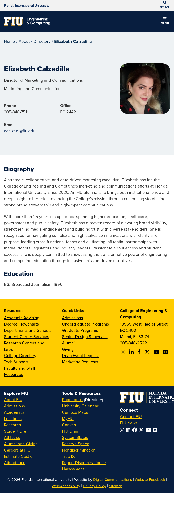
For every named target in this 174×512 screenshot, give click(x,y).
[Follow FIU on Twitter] (142, 430)
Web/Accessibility (66, 485)
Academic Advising (21, 318)
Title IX (68, 456)
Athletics (12, 437)
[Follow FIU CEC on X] (148, 352)
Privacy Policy (94, 485)
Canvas (69, 425)
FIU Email (70, 431)
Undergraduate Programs (85, 324)
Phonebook (72, 399)
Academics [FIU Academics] (14, 412)
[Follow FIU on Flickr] (156, 430)
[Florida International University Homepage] (26, 5)
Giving (68, 349)
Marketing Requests (80, 362)
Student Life (15, 431)
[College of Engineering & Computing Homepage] (27, 21)
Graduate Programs (80, 330)
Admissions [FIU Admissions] (14, 406)
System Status (75, 437)
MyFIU (68, 418)
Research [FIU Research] (12, 425)
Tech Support (16, 362)
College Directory (20, 355)
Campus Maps (75, 412)
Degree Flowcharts (21, 324)
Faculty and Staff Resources (19, 371)
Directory (42, 41)
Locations (13, 418)
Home (9, 41)
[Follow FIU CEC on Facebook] (140, 352)
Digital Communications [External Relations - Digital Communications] (112, 479)
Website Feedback (150, 479)
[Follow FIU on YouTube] (149, 430)
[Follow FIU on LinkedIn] (129, 430)
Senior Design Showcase (85, 336)
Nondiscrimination (78, 450)
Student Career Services (26, 336)
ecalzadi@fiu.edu (19, 131)
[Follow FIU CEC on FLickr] (166, 352)
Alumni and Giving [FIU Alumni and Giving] (21, 444)
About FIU (13, 399)
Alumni (68, 343)
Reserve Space (75, 444)
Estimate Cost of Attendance (19, 459)
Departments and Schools (27, 330)
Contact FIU (131, 417)
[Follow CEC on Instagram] (123, 352)
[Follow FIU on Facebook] (135, 430)
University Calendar (80, 406)
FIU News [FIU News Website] (129, 423)
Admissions (72, 318)
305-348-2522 (133, 343)
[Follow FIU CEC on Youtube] (157, 352)
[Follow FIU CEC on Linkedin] (132, 352)
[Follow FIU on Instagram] (123, 430)
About (24, 41)
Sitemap (115, 485)
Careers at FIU (17, 450)
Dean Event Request (80, 355)
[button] (165, 21)
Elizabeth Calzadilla (73, 41)
